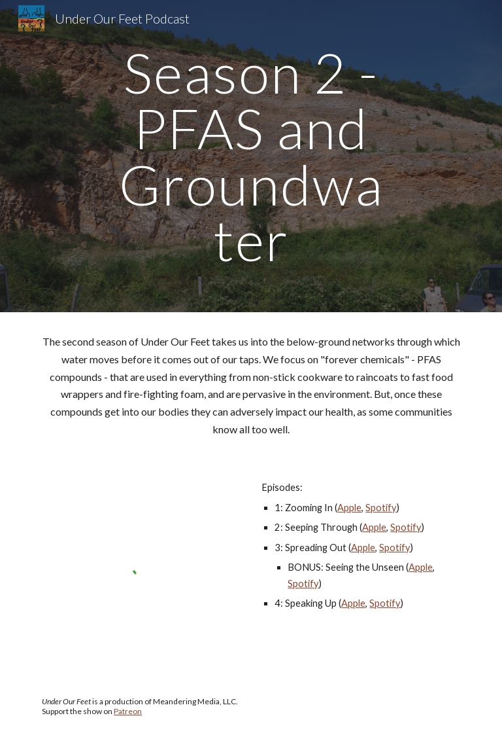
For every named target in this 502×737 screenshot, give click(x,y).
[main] (251, 156)
